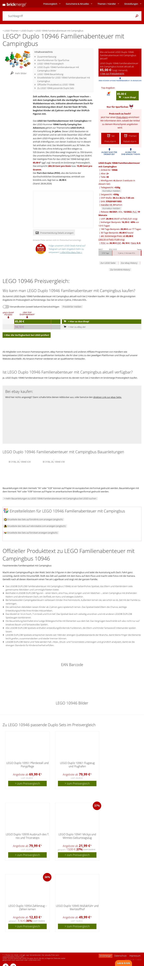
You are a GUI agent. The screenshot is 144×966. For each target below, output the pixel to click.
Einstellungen (131, 3)
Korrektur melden (111, 190)
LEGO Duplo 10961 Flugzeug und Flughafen (77, 764)
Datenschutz (120, 955)
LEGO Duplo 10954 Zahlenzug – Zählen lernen (27, 907)
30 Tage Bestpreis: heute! (117, 232)
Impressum (134, 955)
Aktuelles (77, 3)
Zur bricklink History (120, 269)
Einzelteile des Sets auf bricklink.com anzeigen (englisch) (33, 519)
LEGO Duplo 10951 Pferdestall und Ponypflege (27, 764)
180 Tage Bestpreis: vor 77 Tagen (121, 229)
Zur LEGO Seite (108, 262)
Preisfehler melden (72, 306)
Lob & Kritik (123, 963)
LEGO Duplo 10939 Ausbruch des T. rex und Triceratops (27, 835)
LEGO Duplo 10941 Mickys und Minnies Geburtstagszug (77, 835)
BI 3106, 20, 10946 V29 (20, 461)
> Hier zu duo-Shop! (75, 321)
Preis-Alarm (122, 117)
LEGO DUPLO (77, 127)
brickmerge (105, 955)
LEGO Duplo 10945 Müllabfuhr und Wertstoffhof (77, 907)
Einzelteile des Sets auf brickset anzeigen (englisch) (30, 532)
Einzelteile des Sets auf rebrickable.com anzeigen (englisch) (35, 526)
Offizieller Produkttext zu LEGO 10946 (55, 84)
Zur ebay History (129, 262)
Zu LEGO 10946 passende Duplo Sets (55, 88)
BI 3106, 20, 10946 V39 (54, 461)
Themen (106, 3)
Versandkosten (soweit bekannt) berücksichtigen (34, 306)
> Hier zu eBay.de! (74, 326)
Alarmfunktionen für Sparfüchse (53, 60)
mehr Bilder (18, 73)
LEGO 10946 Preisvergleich (50, 63)
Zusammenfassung (46, 56)
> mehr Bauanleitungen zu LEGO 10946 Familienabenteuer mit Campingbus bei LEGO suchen (50, 498)
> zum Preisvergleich (27, 783)
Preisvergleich (50, 3)
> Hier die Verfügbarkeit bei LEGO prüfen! (26, 335)
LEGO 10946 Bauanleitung (50, 74)
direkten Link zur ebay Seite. (107, 397)
